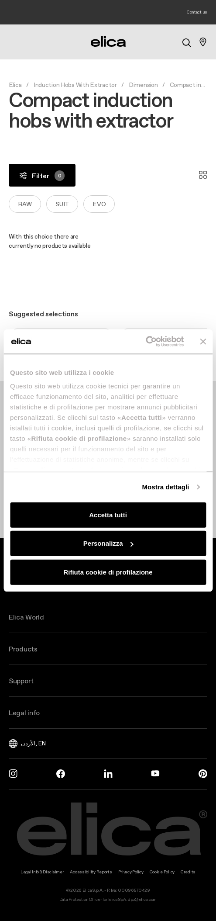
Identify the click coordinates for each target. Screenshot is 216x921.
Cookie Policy (162, 872)
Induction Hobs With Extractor (75, 84)
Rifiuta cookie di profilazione (107, 571)
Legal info (24, 712)
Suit (62, 204)
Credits (188, 872)
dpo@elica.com (142, 899)
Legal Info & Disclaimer (42, 872)
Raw (25, 204)
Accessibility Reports (91, 872)
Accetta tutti (108, 514)
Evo (99, 204)
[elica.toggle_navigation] (13, 42)
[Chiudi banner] (203, 342)
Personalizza (108, 543)
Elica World (26, 617)
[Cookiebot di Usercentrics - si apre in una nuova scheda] (145, 341)
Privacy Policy (131, 872)
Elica (15, 84)
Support (21, 681)
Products (23, 649)
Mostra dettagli (165, 487)
